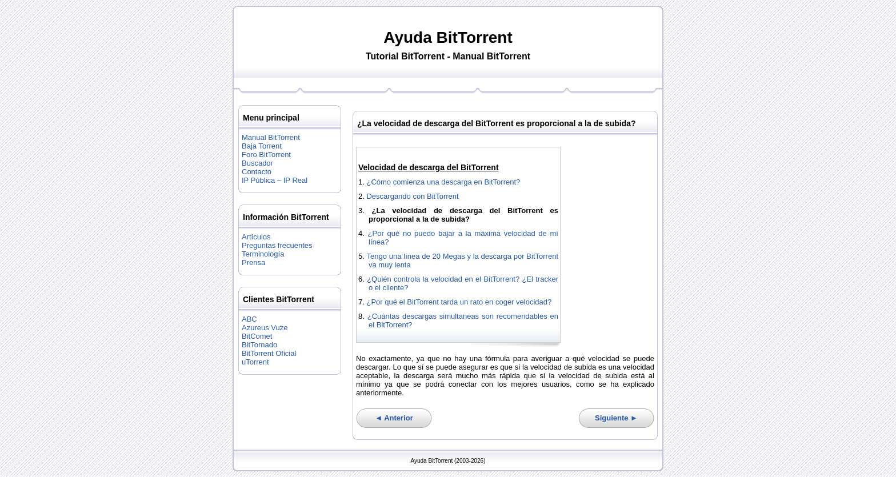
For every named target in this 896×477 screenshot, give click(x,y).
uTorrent (255, 362)
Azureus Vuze (264, 327)
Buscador (257, 163)
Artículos (256, 237)
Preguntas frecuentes (277, 245)
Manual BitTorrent (271, 137)
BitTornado (259, 344)
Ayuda (407, 37)
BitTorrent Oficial (269, 353)
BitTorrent (475, 37)
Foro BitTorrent (266, 154)
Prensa (253, 262)
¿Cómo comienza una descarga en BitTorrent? (443, 182)
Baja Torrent (262, 146)
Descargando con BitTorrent (412, 196)
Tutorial (382, 56)
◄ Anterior (394, 418)
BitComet (257, 336)
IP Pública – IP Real (274, 180)
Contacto (256, 171)
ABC (249, 319)
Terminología (263, 254)
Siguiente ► (616, 418)
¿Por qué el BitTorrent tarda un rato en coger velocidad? (458, 302)
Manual (468, 56)
